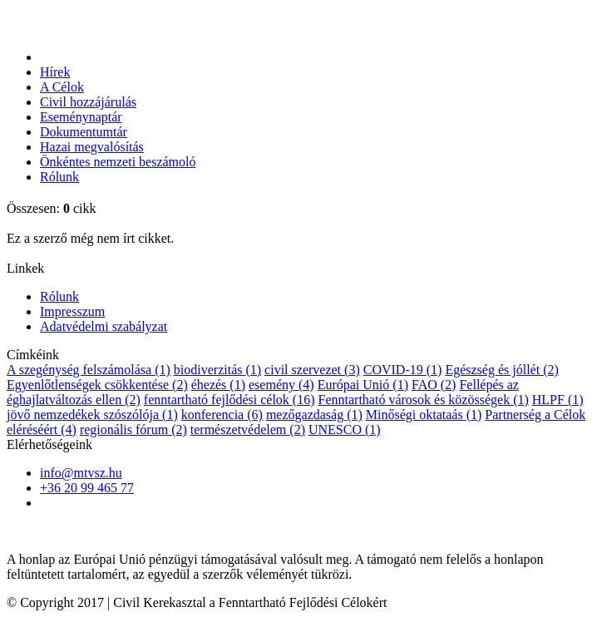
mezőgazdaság (314, 414)
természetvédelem (247, 429)
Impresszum (72, 311)
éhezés (218, 385)
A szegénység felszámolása (88, 370)
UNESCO (344, 429)
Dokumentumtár (83, 132)
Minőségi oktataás (424, 414)
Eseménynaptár (81, 117)
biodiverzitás (217, 370)
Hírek (55, 72)
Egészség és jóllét (501, 370)
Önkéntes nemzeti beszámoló (118, 162)
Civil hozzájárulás (88, 102)
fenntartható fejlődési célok (229, 399)
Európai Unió (363, 385)
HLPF (558, 399)
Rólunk (59, 177)
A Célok (62, 87)
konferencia (222, 414)
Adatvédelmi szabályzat (103, 326)
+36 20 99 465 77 (87, 488)
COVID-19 (402, 370)
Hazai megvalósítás (92, 147)
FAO (434, 385)
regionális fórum (133, 429)
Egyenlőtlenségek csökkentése (97, 385)
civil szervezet (312, 370)
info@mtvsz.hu (81, 473)
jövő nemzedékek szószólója (92, 414)
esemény (281, 385)
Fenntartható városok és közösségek (423, 399)
